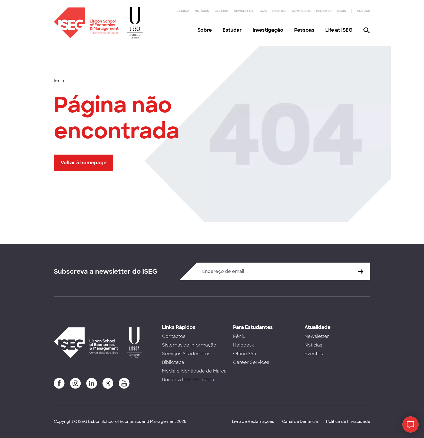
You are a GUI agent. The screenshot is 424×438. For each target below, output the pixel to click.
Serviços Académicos (186, 354)
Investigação (268, 30)
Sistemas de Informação (189, 345)
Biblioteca (173, 362)
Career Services (251, 362)
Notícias (202, 11)
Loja (263, 11)
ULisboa (183, 11)
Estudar (232, 30)
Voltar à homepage (84, 162)
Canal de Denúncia (300, 421)
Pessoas (304, 30)
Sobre (204, 30)
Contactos (301, 11)
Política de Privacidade (348, 421)
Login (341, 11)
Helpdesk (324, 11)
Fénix (239, 336)
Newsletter (244, 11)
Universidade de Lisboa (188, 380)
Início (59, 80)
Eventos (279, 11)
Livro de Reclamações (253, 421)
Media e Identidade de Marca (194, 371)
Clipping (221, 11)
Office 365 (244, 354)
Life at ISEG (339, 30)
